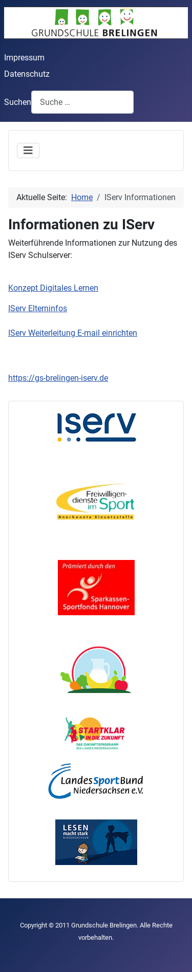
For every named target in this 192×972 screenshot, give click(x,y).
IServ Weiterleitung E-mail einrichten (72, 333)
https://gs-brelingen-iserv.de (58, 378)
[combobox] (82, 102)
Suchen (17, 102)
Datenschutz (27, 74)
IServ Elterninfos (37, 308)
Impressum (24, 57)
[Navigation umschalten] (28, 150)
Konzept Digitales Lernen (53, 288)
